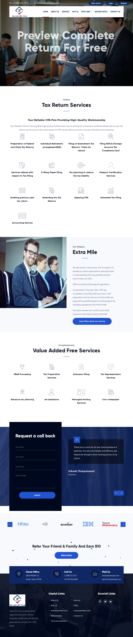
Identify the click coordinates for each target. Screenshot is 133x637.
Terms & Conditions (58, 621)
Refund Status (101, 12)
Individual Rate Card (59, 611)
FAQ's (76, 605)
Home (45, 12)
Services (65, 12)
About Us (55, 12)
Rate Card (86, 12)
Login (111, 3)
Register (124, 3)
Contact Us (115, 12)
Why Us (75, 12)
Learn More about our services (92, 321)
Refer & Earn (96, 3)
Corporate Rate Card (82, 611)
